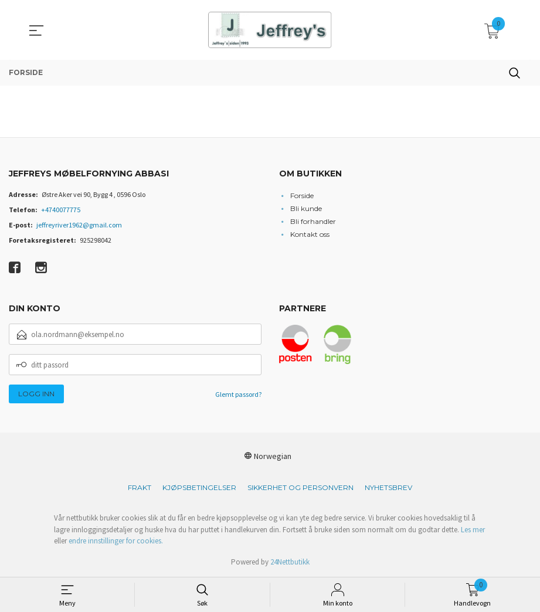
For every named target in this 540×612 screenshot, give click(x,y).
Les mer (473, 530)
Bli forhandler (313, 221)
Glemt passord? (238, 394)
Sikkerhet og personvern (300, 487)
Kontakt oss (310, 234)
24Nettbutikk (290, 562)
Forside (302, 195)
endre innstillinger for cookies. (116, 541)
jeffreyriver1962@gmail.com (79, 224)
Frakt (139, 487)
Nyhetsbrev (388, 487)
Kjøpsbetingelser (199, 487)
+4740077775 (60, 209)
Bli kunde (306, 208)
